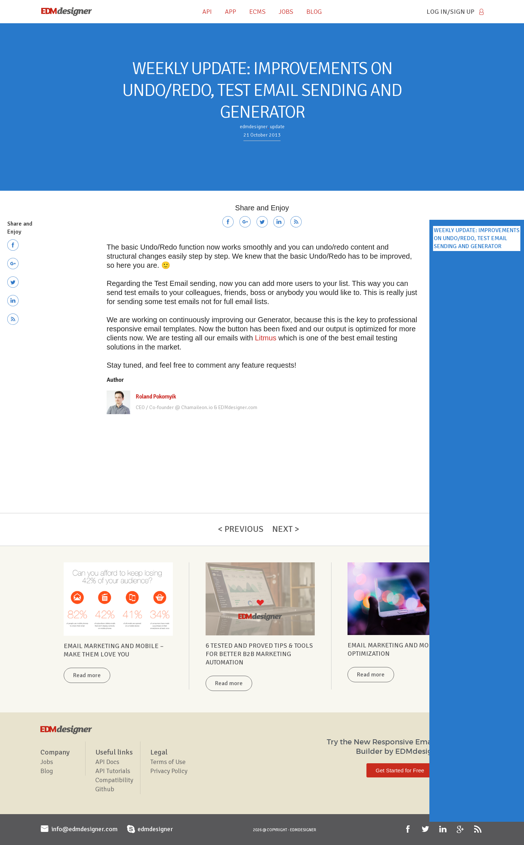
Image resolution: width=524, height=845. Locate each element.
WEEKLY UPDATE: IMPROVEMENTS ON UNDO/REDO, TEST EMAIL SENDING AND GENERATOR (477, 238)
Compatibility (114, 780)
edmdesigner (253, 127)
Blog (46, 771)
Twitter (426, 829)
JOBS (286, 12)
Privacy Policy (168, 771)
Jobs (46, 762)
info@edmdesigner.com (84, 829)
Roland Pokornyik (156, 396)
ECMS (257, 12)
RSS (478, 829)
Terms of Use (168, 762)
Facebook (409, 829)
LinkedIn (443, 829)
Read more (87, 675)
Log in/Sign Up (450, 12)
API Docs (107, 762)
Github (104, 789)
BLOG (314, 12)
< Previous (240, 528)
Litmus (266, 338)
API (207, 12)
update (277, 127)
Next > (285, 528)
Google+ (461, 829)
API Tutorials (112, 771)
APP (230, 12)
